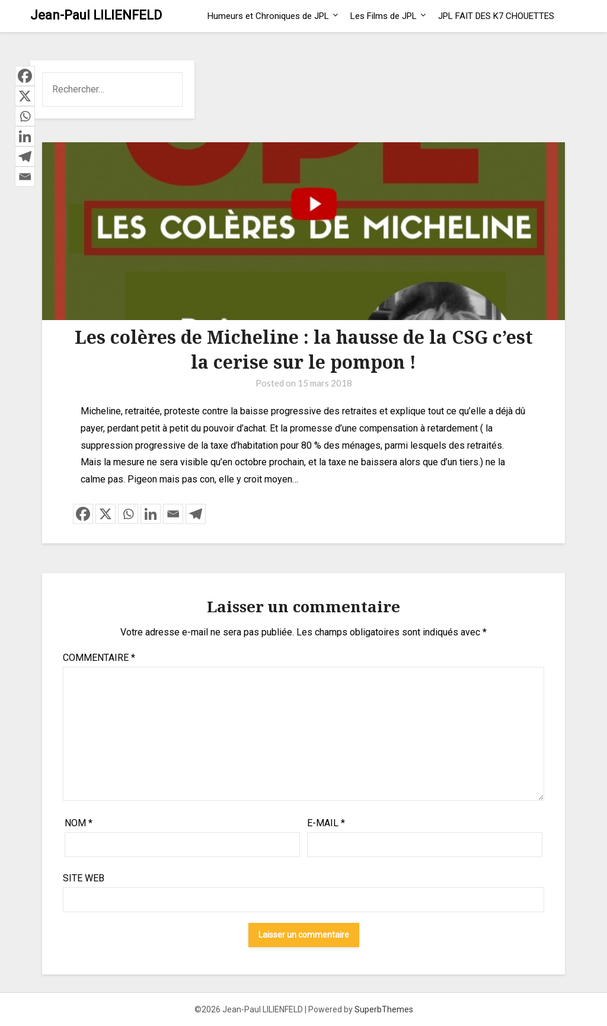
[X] (105, 514)
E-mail (326, 823)
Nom (78, 823)
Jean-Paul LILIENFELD (96, 15)
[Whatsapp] (128, 514)
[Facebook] (83, 514)
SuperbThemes (383, 1009)
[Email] (173, 514)
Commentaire (99, 657)
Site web (83, 878)
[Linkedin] (150, 514)
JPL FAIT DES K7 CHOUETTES (496, 16)
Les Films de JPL (383, 16)
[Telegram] (196, 514)
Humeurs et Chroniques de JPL (268, 16)
